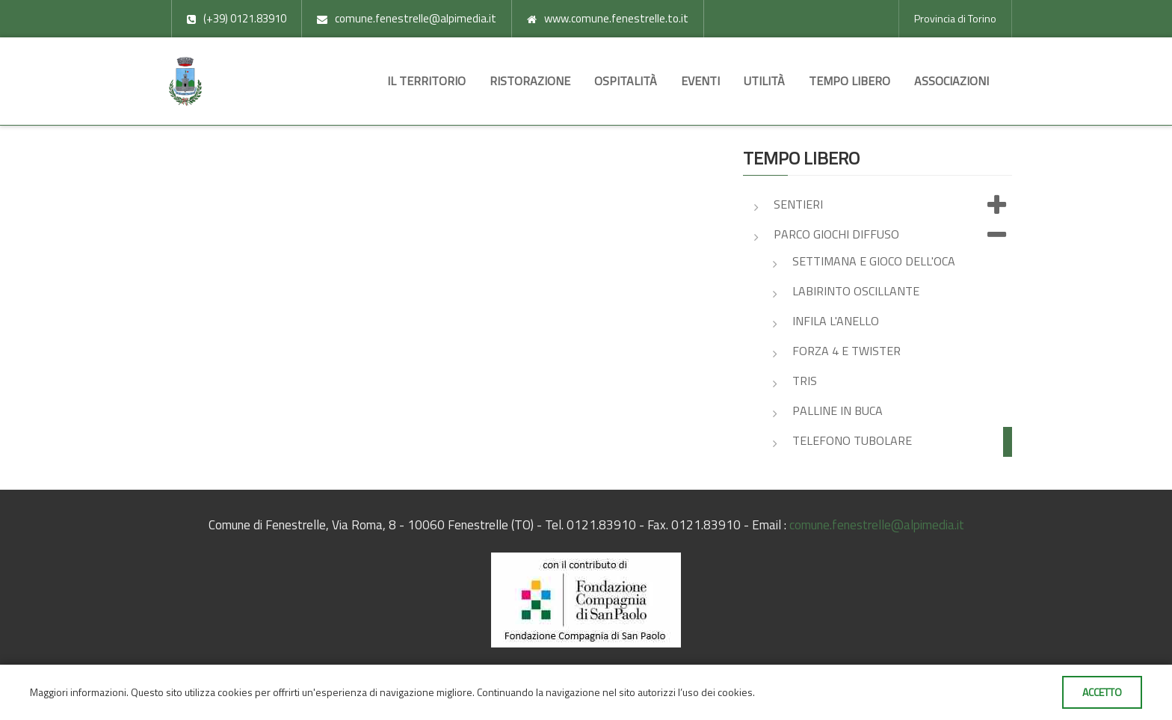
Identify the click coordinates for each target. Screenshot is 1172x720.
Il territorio (426, 80)
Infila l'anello (835, 321)
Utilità (764, 80)
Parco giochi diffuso (893, 235)
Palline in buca (837, 410)
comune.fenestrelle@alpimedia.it (876, 525)
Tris (804, 381)
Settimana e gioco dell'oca (873, 261)
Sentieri (893, 206)
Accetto (1102, 692)
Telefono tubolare (852, 440)
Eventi (700, 80)
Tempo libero (849, 80)
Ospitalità (625, 80)
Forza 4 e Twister (846, 351)
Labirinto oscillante (855, 291)
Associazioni (951, 80)
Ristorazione (530, 80)
